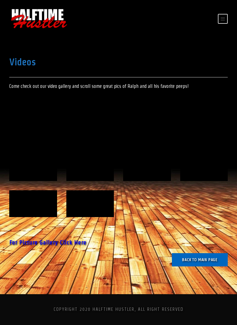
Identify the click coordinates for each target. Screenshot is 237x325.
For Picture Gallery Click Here (47, 242)
